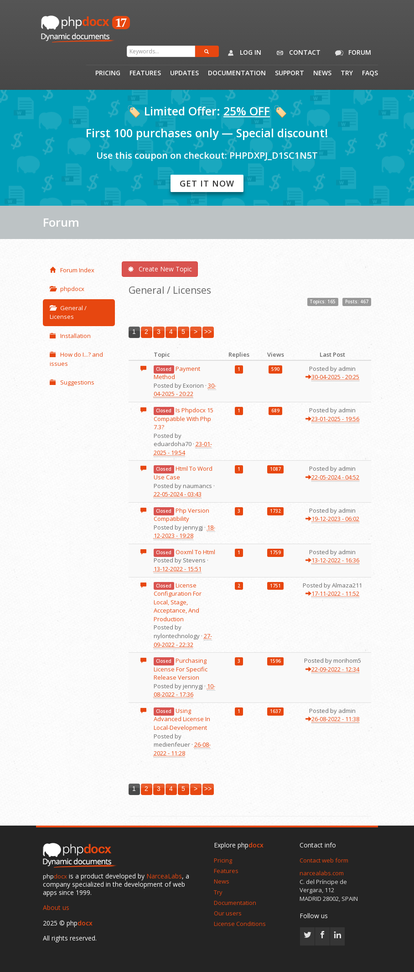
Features (145, 73)
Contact (297, 53)
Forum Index (72, 270)
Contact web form (324, 860)
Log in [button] (242, 53)
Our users (228, 913)
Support (289, 73)
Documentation (237, 73)
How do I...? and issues (76, 359)
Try (347, 73)
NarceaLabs (164, 876)
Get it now (207, 183)
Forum (351, 53)
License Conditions (240, 924)
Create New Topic (160, 269)
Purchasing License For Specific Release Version (180, 668)
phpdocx (67, 289)
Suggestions (72, 382)
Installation (70, 336)
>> (208, 331)
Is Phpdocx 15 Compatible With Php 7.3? (184, 418)
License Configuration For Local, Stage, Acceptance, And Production (178, 602)
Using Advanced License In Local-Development (182, 719)
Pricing (107, 73)
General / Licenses (68, 312)
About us (56, 907)
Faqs (370, 73)
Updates (184, 73)
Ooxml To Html (195, 552)
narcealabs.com (322, 873)
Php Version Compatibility (182, 514)
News (322, 73)
